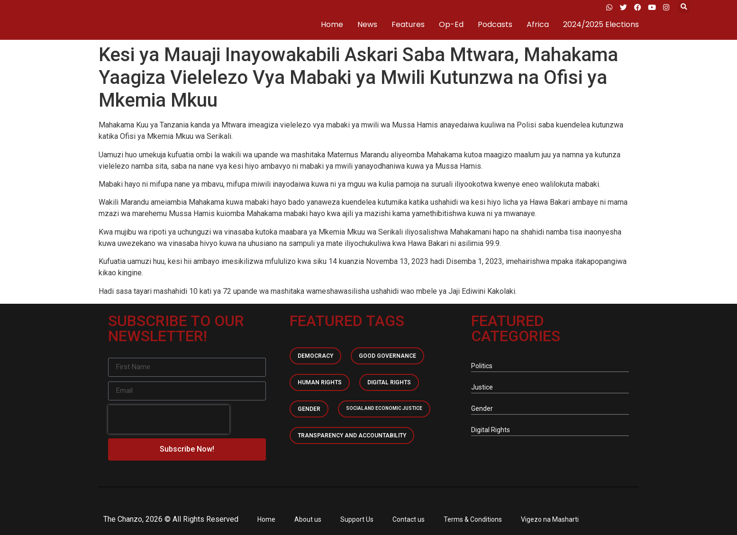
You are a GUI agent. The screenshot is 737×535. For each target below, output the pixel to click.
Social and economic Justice (384, 408)
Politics (481, 366)
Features (408, 24)
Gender (309, 409)
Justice (482, 387)
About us (307, 519)
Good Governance (387, 356)
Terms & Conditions (473, 519)
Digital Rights (389, 382)
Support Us (356, 519)
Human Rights (320, 382)
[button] (684, 7)
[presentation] (168, 419)
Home (332, 24)
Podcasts (495, 24)
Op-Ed (451, 24)
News (367, 24)
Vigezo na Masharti (550, 519)
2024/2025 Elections (601, 24)
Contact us (408, 519)
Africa (538, 24)
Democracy (315, 356)
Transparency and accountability (352, 435)
